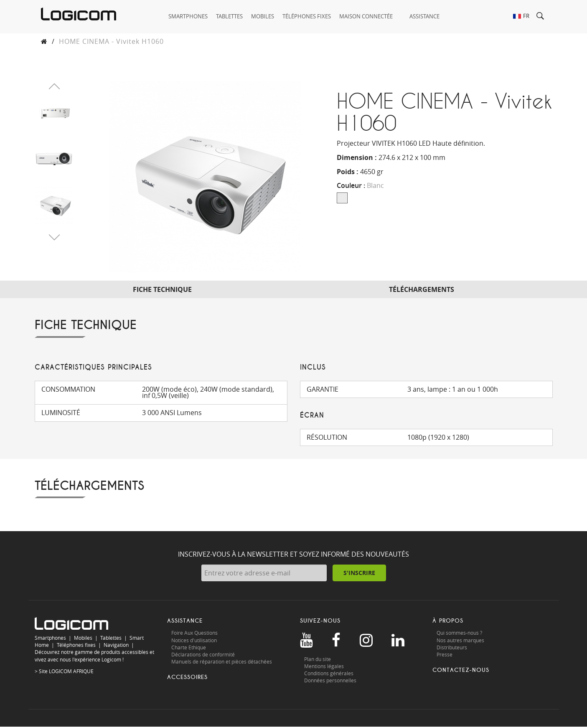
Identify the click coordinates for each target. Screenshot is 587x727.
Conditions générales (328, 673)
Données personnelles (330, 680)
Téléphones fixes (76, 645)
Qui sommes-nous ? (459, 633)
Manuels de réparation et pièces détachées (221, 661)
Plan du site (317, 659)
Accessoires (187, 677)
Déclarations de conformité (203, 654)
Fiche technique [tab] (162, 289)
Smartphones (50, 637)
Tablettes (111, 637)
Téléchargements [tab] (421, 289)
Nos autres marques (460, 640)
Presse (444, 654)
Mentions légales (324, 666)
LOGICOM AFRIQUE (71, 671)
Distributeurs (452, 647)
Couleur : (360, 185)
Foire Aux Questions (194, 633)
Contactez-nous (460, 670)
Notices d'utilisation (194, 640)
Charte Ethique (189, 647)
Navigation (116, 645)
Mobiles (83, 637)
